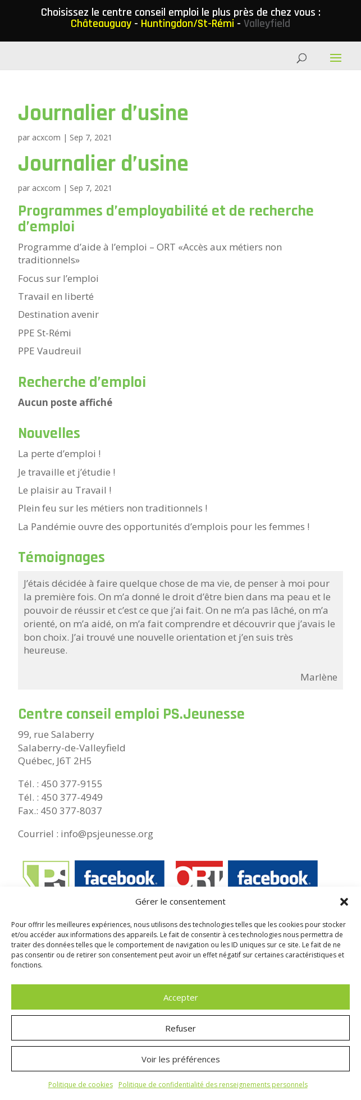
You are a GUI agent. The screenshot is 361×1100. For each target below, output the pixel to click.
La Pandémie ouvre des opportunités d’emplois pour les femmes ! (163, 526)
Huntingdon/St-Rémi (187, 23)
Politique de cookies (80, 1084)
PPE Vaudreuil (49, 350)
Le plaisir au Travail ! (64, 489)
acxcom (46, 137)
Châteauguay (101, 23)
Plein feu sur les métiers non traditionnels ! (112, 507)
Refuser (180, 1028)
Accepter (180, 997)
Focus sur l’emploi (58, 278)
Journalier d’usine (103, 113)
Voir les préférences (180, 1059)
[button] (344, 901)
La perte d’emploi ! (59, 453)
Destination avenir (58, 314)
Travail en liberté (56, 296)
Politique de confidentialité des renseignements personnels (213, 1084)
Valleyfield (267, 23)
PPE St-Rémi (44, 332)
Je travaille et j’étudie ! (66, 471)
